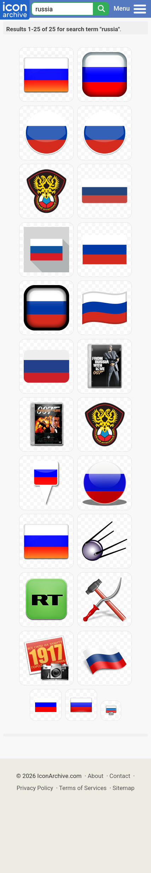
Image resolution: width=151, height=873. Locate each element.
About (96, 775)
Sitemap (124, 787)
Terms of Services (83, 787)
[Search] (101, 9)
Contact (120, 775)
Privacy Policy (35, 787)
